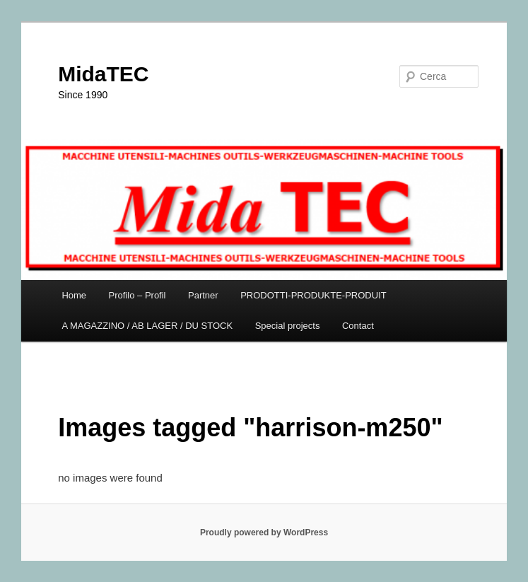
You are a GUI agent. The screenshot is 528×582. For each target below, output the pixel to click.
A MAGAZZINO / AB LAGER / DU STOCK (147, 325)
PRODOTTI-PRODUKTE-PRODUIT (313, 295)
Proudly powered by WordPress (264, 532)
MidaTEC (103, 74)
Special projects (287, 325)
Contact (358, 325)
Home (73, 295)
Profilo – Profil (137, 295)
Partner (203, 295)
